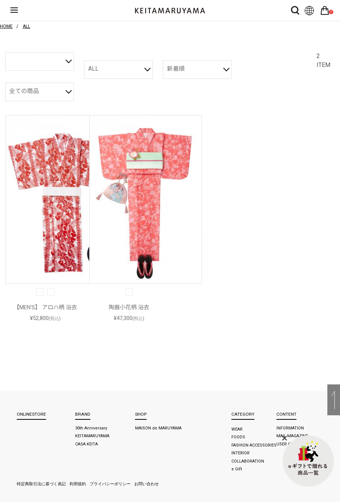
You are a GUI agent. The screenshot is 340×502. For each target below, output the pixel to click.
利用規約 (78, 484)
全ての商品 (24, 91)
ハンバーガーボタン (19, 10)
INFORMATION (290, 428)
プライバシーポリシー (110, 484)
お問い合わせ (146, 484)
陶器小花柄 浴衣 (129, 307)
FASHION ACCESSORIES (253, 445)
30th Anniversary (91, 428)
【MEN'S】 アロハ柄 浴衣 (45, 307)
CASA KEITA (86, 444)
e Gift (236, 469)
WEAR (237, 429)
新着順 (176, 68)
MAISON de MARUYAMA (158, 428)
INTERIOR (240, 453)
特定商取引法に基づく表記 (41, 484)
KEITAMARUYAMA (92, 436)
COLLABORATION (247, 461)
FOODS (238, 437)
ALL (93, 68)
